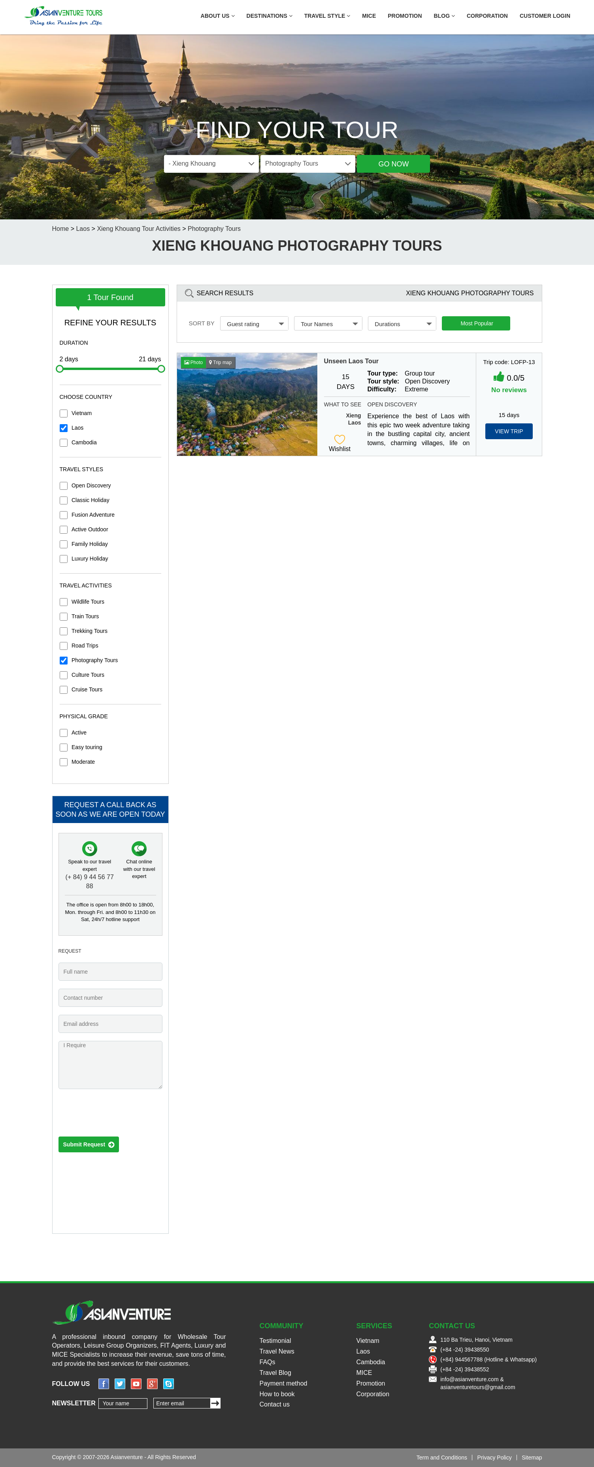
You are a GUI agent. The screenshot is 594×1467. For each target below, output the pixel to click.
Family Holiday (90, 544)
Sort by (202, 323)
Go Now (393, 164)
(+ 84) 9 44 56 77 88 (90, 881)
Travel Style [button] (327, 16)
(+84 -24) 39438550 (464, 1349)
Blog (444, 16)
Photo (193, 362)
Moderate (83, 762)
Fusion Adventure (93, 515)
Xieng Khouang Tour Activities (138, 228)
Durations (403, 324)
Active (79, 732)
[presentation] (118, 1115)
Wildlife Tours (88, 602)
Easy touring (87, 747)
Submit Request (88, 1144)
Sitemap (532, 1457)
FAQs (267, 1362)
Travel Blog (275, 1372)
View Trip (509, 431)
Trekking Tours (89, 631)
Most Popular (476, 323)
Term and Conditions (442, 1457)
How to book (277, 1394)
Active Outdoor (90, 529)
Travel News (277, 1351)
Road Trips (85, 645)
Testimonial (275, 1340)
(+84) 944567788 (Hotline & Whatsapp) (488, 1359)
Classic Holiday (90, 500)
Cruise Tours (87, 689)
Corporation (487, 16)
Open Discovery (91, 485)
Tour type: (383, 373)
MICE (369, 16)
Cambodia (84, 442)
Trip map (220, 362)
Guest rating (255, 324)
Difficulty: (382, 389)
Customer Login (545, 16)
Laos (83, 228)
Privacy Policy (494, 1457)
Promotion (405, 16)
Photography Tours (214, 228)
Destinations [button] (269, 16)
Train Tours (85, 616)
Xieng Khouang (349, 415)
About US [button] (218, 16)
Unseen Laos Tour (351, 361)
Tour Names (329, 324)
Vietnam (82, 413)
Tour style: (384, 381)
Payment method (283, 1383)
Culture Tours (88, 675)
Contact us (275, 1404)
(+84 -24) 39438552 (464, 1369)
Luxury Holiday (90, 558)
